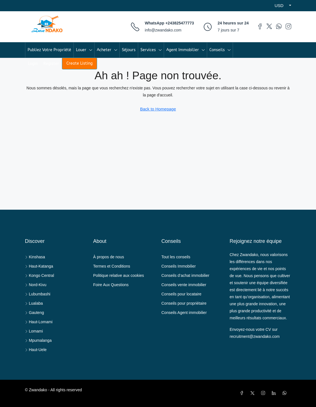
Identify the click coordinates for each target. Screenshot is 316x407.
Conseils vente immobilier (184, 284)
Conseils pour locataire (181, 294)
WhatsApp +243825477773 (169, 23)
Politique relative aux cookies (118, 275)
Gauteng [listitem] (34, 312)
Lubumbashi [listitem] (37, 294)
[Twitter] (253, 393)
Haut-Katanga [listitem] (39, 266)
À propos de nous (108, 257)
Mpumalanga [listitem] (38, 340)
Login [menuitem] (33, 63)
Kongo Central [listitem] (39, 275)
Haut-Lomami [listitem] (39, 322)
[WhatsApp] (286, 393)
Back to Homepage (158, 109)
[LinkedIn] (275, 393)
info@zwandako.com (163, 30)
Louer (81, 50)
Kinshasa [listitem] (35, 257)
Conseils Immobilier (179, 266)
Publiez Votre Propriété (49, 50)
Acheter (104, 50)
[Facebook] (243, 393)
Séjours (129, 50)
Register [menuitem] (51, 63)
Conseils (217, 50)
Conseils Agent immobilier (184, 312)
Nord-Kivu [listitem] (35, 284)
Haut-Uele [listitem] (36, 349)
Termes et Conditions (111, 266)
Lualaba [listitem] (34, 303)
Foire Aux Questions (111, 284)
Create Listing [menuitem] (79, 63)
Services (148, 50)
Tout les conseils (176, 257)
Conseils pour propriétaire (184, 303)
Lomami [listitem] (34, 331)
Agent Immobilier (182, 50)
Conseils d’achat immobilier (185, 275)
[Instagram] (264, 393)
